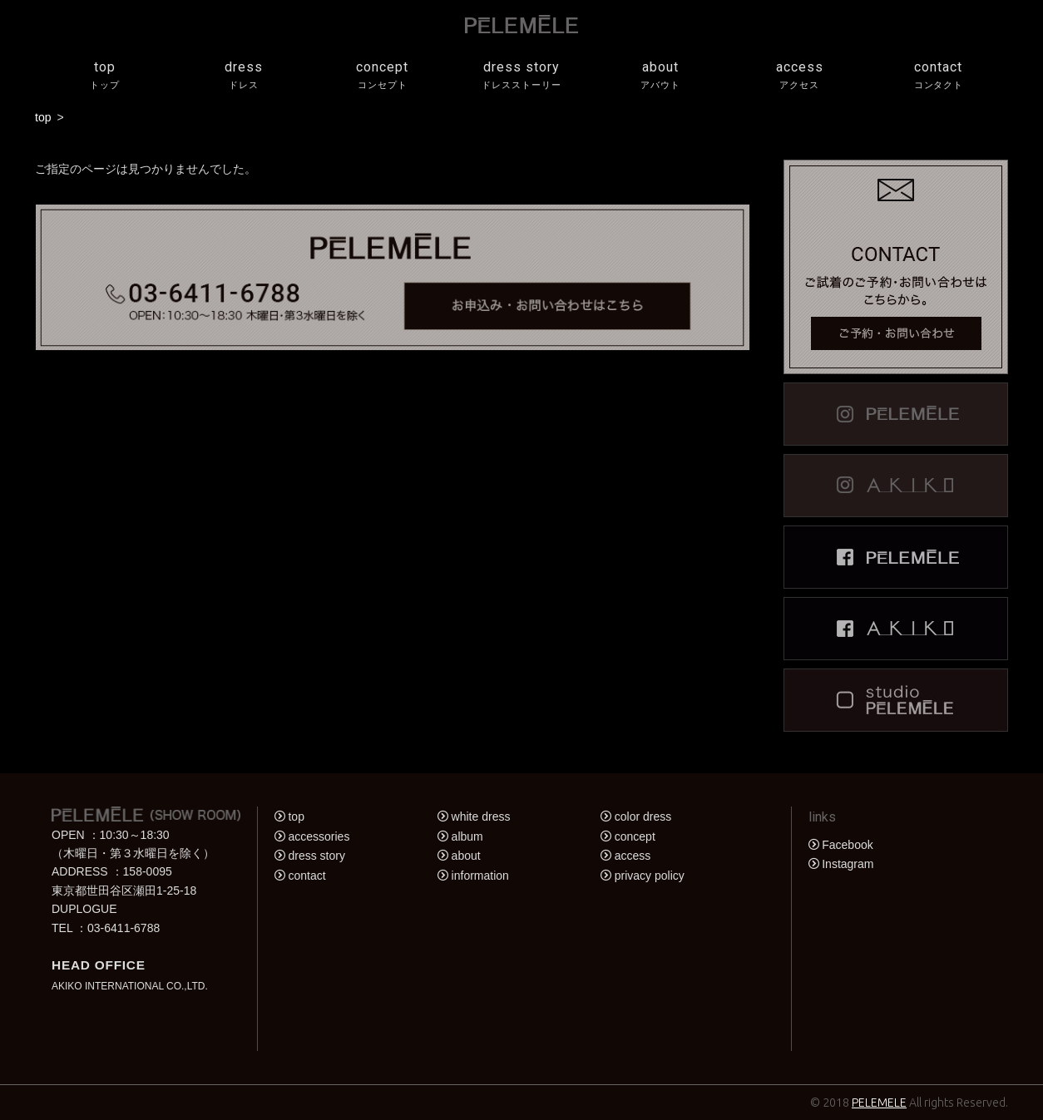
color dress (643, 816)
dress (243, 76)
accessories (318, 836)
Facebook (847, 844)
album (467, 836)
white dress (481, 816)
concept (382, 76)
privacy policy (650, 875)
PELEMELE (879, 1102)
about (660, 76)
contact (938, 76)
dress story (521, 76)
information (480, 875)
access (799, 76)
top (104, 76)
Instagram (847, 864)
